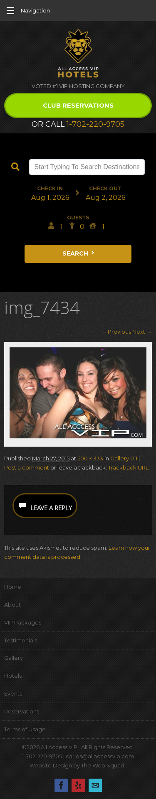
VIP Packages (22, 622)
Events (13, 693)
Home (12, 586)
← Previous (116, 331)
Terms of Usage (25, 729)
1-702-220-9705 (95, 124)
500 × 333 (90, 458)
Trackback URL (128, 467)
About (12, 604)
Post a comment (26, 467)
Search (79, 253)
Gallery (13, 657)
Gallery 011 (123, 458)
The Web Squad (103, 765)
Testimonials (20, 640)
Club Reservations (78, 105)
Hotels (13, 675)
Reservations (21, 711)
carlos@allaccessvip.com (100, 756)
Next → (142, 331)
